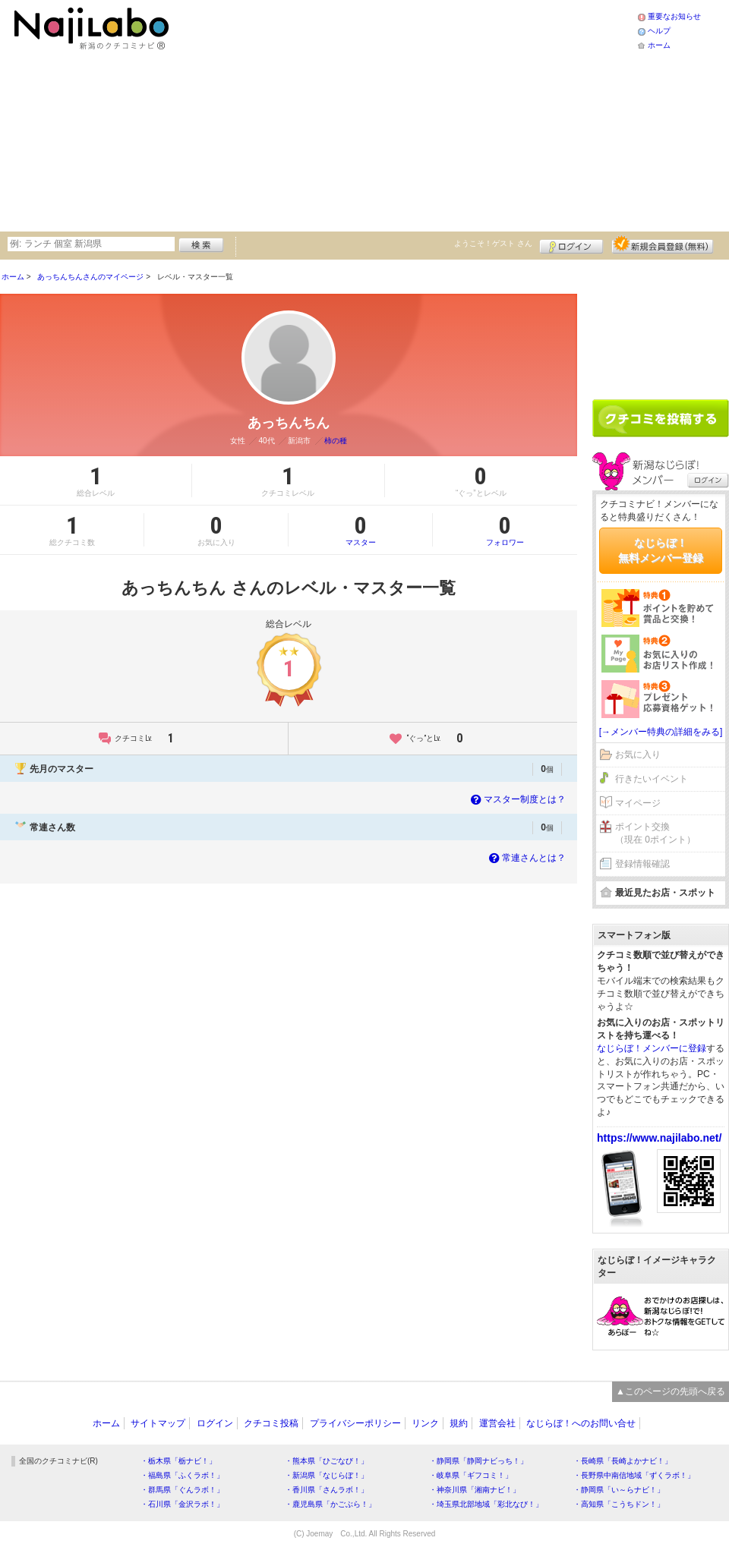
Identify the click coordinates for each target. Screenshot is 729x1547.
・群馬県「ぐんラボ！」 (182, 1490)
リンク (425, 1423)
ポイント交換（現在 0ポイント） (655, 833)
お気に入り (638, 754)
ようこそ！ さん (493, 243)
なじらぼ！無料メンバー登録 (660, 550)
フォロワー (505, 530)
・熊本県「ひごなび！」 (326, 1461)
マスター (360, 530)
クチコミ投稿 (271, 1423)
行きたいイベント (651, 779)
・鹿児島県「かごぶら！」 (330, 1504)
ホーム (659, 45)
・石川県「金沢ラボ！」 (182, 1504)
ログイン (571, 244)
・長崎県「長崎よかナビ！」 (622, 1461)
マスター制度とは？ (517, 799)
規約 (459, 1423)
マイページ (638, 803)
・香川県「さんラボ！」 (326, 1490)
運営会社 (497, 1423)
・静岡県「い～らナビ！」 (618, 1490)
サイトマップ (158, 1423)
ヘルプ (659, 31)
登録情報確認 (642, 864)
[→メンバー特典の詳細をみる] (661, 731)
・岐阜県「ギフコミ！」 (471, 1475)
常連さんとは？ (526, 857)
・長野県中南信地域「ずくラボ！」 (634, 1475)
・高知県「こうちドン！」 (618, 1504)
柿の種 (335, 440)
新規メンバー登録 (662, 244)
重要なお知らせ (674, 16)
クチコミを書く (660, 418)
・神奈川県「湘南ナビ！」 (474, 1490)
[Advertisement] (391, 114)
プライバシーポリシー (355, 1423)
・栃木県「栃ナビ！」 (178, 1461)
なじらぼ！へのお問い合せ (581, 1423)
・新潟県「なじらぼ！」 (326, 1475)
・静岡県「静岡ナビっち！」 (478, 1461)
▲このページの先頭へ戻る (670, 1391)
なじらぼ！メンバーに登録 (651, 1048)
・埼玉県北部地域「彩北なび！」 (486, 1504)
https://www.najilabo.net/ (659, 1138)
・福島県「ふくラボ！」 (182, 1475)
